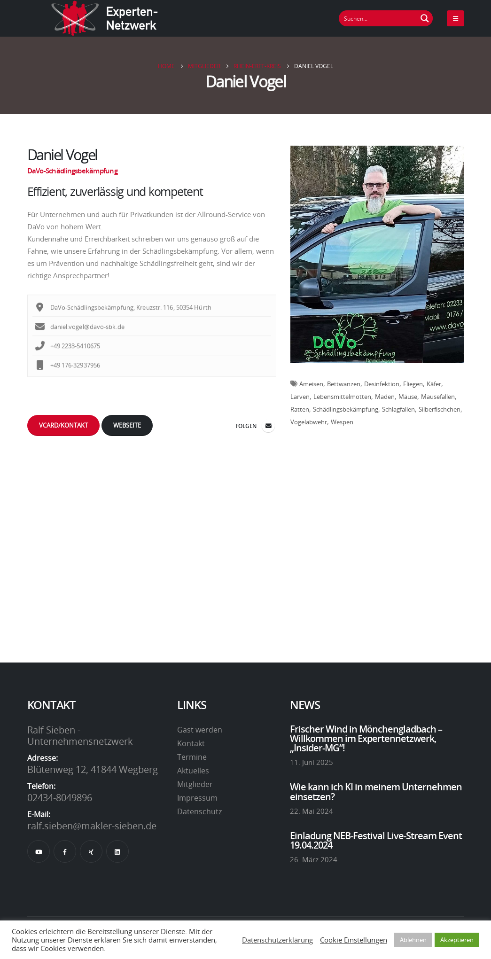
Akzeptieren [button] (457, 940)
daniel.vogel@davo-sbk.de (80, 335)
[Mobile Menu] (455, 18)
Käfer (434, 384)
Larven (300, 396)
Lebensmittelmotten (342, 396)
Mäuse (407, 396)
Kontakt (191, 743)
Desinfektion (381, 384)
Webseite (127, 425)
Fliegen (413, 384)
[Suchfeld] (378, 18)
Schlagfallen (398, 409)
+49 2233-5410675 (68, 354)
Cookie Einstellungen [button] (353, 940)
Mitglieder (195, 784)
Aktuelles (193, 770)
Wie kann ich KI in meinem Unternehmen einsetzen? (376, 791)
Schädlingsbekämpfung (345, 409)
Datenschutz (199, 811)
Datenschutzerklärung (277, 940)
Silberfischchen (439, 409)
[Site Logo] (105, 18)
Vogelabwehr (308, 422)
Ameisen (311, 384)
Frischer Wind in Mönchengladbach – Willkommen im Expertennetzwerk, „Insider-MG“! (366, 738)
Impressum (197, 798)
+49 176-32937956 (68, 374)
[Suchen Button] (425, 18)
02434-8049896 (59, 797)
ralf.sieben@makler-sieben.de (91, 825)
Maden (385, 396)
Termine (192, 757)
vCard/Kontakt (63, 425)
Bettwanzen (343, 384)
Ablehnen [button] (413, 940)
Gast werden (199, 730)
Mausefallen (438, 396)
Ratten (299, 409)
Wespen (342, 422)
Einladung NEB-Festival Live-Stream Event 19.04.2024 (376, 840)
